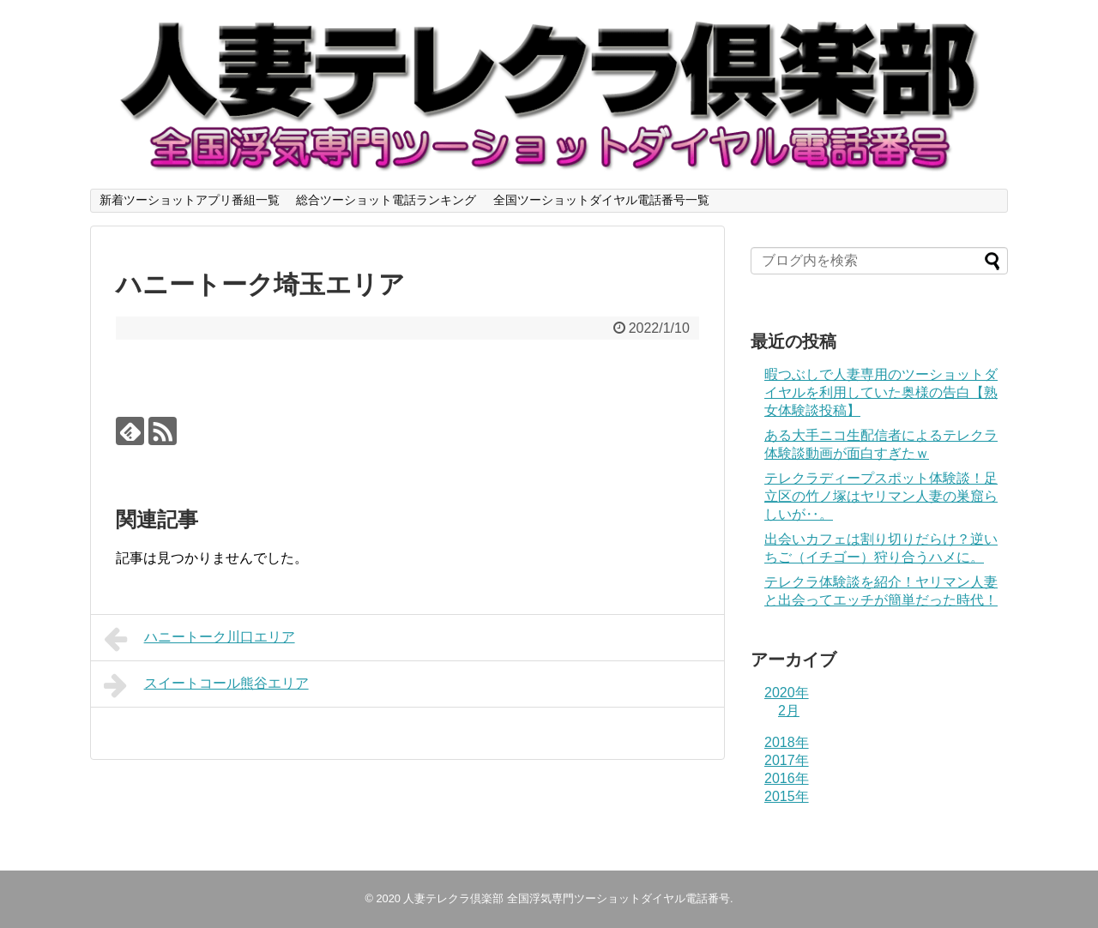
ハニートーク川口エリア (199, 639)
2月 (788, 710)
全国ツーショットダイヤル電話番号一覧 (601, 200)
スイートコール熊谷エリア (206, 685)
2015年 (786, 796)
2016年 (786, 778)
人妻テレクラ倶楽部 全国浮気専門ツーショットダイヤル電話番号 (566, 898)
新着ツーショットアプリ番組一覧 (190, 200)
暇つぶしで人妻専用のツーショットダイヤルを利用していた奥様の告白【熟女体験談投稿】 (881, 392)
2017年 (786, 760)
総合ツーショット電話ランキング (386, 200)
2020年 (786, 692)
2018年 (786, 742)
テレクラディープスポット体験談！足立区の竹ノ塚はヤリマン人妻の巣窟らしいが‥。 (881, 496)
